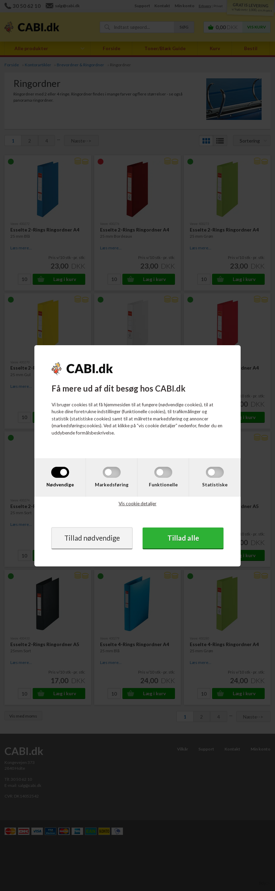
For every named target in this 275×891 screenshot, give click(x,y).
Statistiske (215, 484)
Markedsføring (112, 484)
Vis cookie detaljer (137, 503)
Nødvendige (60, 484)
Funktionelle (163, 484)
